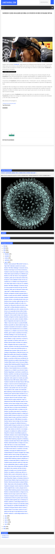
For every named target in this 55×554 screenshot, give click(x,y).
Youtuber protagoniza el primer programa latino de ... (16, 319)
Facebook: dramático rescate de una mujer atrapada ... (16, 300)
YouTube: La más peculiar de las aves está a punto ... (16, 390)
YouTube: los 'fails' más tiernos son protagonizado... (16, 278)
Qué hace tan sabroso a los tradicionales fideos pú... (16, 388)
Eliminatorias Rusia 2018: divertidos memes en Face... (16, 404)
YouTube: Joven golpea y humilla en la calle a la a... (15, 306)
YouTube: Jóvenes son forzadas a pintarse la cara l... (16, 512)
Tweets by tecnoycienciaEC (9, 106)
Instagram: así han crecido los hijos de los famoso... (16, 317)
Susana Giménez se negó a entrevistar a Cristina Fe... (16, 341)
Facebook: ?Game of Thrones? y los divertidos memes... (16, 506)
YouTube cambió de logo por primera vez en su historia (16, 427)
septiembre (7, 262)
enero (6, 526)
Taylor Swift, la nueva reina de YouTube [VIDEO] (14, 368)
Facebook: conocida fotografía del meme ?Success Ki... (16, 408)
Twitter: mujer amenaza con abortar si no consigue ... (16, 431)
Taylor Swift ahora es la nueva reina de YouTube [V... (15, 410)
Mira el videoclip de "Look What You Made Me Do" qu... (16, 508)
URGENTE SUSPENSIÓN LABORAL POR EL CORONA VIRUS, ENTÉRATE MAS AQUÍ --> (19, 175)
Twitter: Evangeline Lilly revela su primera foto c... (15, 347)
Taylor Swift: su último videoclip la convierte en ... (15, 294)
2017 (4, 254)
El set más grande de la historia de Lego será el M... (16, 290)
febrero (6, 524)
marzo (6, 522)
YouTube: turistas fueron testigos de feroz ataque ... (16, 406)
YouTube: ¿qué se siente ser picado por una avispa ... (16, 335)
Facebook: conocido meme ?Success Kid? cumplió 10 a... (17, 443)
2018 (4, 252)
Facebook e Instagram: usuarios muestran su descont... (16, 488)
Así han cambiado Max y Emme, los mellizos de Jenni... (16, 467)
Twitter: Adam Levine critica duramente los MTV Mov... (16, 486)
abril (6, 520)
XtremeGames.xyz (5, 540)
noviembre (7, 258)
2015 (4, 531)
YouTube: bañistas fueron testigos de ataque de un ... (16, 457)
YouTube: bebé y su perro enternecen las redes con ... (16, 476)
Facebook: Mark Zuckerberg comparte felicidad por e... (16, 461)
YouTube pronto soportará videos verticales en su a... (16, 396)
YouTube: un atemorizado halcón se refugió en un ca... (16, 463)
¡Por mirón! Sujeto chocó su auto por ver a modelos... (16, 286)
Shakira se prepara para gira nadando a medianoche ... (16, 298)
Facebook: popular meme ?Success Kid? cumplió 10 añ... (16, 459)
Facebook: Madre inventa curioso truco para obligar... (16, 364)
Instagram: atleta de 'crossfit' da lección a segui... (15, 400)
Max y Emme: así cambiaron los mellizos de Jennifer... (16, 359)
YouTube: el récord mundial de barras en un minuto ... (16, 331)
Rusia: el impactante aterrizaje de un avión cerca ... (16, 323)
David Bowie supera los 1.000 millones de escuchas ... (16, 421)
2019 (4, 250)
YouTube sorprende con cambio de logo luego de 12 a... (16, 363)
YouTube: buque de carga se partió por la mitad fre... (16, 419)
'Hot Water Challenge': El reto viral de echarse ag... (15, 337)
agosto (6, 264)
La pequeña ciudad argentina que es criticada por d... (16, 502)
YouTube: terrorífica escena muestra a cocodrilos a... (16, 414)
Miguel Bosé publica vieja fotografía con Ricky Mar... (16, 357)
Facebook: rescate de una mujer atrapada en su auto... (16, 274)
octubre (6, 260)
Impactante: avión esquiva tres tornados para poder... (16, 380)
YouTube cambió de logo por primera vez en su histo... (16, 418)
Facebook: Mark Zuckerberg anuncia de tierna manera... (16, 492)
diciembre (7, 256)
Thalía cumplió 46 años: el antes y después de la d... (16, 490)
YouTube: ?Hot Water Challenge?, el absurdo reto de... (16, 270)
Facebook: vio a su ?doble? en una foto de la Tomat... (16, 333)
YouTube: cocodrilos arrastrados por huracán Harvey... (16, 349)
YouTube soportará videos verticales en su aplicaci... (16, 345)
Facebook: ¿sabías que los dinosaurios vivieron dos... (16, 280)
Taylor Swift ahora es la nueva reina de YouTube (14, 447)
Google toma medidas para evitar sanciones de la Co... (16, 311)
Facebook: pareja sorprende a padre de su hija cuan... (16, 465)
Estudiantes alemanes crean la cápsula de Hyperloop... (16, 437)
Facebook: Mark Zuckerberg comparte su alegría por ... (16, 416)
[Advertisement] (27, 27)
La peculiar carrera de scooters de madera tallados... (16, 321)
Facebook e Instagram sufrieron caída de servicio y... (16, 498)
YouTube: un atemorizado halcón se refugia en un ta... (16, 494)
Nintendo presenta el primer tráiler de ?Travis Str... (16, 339)
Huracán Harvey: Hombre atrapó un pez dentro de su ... (16, 482)
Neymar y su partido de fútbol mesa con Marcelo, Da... (16, 361)
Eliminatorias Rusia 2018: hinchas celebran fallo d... (16, 382)
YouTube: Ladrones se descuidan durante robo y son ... (16, 302)
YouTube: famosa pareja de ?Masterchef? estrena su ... (16, 266)
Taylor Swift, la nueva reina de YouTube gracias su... (15, 351)
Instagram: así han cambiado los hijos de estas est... (16, 282)
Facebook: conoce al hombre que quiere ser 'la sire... (16, 429)
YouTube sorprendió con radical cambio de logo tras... (16, 327)
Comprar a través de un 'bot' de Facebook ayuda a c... (16, 386)
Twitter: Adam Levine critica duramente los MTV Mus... (16, 469)
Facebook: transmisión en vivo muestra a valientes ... (16, 329)
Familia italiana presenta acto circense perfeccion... (16, 315)
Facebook (16, 67)
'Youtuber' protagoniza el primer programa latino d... (16, 296)
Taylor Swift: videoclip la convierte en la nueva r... (15, 268)
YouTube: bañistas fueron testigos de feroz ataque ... (16, 423)
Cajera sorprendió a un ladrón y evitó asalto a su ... (15, 343)
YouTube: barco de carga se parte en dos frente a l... (16, 478)
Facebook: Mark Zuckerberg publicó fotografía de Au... (16, 366)
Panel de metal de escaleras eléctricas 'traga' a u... (15, 402)
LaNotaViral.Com (9, 2)
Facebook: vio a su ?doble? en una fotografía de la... (16, 284)
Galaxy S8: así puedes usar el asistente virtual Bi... (15, 473)
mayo (6, 518)
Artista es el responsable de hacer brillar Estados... (16, 313)
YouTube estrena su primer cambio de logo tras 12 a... (16, 304)
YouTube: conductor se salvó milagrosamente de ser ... (16, 504)
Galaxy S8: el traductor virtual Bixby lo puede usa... (15, 435)
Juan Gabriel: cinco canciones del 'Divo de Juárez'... (15, 471)
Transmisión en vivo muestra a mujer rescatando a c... (16, 398)
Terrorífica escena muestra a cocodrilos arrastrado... (16, 451)
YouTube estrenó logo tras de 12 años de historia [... (16, 272)
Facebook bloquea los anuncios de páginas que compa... (17, 455)
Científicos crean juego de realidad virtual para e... (15, 425)
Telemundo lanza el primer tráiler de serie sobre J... (16, 353)
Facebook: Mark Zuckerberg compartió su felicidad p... (16, 441)
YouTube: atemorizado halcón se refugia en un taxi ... (16, 412)
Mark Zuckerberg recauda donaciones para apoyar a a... (16, 394)
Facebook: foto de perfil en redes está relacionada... (16, 378)
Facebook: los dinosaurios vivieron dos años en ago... (16, 307)
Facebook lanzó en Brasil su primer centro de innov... (16, 500)
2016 (4, 529)
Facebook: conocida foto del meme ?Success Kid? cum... (17, 384)
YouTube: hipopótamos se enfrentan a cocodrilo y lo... (16, 374)
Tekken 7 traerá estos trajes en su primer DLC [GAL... (16, 325)
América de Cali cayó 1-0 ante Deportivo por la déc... (16, 514)
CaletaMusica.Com (5, 538)
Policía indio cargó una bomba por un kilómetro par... (16, 276)
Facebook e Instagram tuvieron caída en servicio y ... (16, 510)
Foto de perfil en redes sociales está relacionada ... (15, 392)
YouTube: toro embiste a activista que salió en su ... (16, 475)
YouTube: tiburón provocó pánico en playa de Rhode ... (16, 484)
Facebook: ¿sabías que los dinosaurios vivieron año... (16, 292)
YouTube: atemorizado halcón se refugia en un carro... (16, 445)
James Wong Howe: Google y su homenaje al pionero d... (16, 480)
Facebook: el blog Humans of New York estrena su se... (16, 355)
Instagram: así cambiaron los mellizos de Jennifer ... (16, 433)
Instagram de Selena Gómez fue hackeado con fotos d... (16, 449)
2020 (4, 248)
